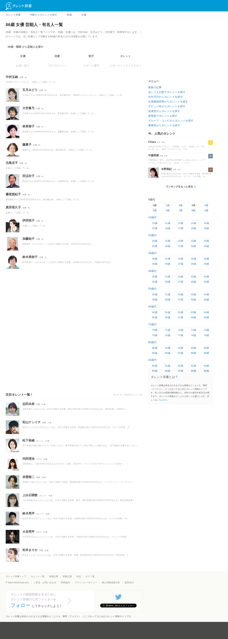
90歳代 (152, 359)
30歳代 (152, 253)
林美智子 (28, 126)
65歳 (154, 317)
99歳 (206, 370)
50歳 (154, 294)
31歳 (167, 258)
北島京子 (12, 162)
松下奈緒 (28, 440)
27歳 (180, 246)
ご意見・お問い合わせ (44, 582)
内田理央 (28, 458)
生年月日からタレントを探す (165, 96)
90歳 (154, 365)
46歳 (167, 281)
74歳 (206, 330)
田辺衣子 (28, 176)
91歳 (167, 365)
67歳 (180, 317)
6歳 (167, 210)
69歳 (206, 317)
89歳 (206, 353)
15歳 (154, 228)
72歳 (180, 330)
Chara (152, 141)
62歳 (180, 312)
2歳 (180, 205)
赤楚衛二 (28, 477)
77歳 (180, 335)
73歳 (193, 330)
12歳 (180, 223)
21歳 (167, 240)
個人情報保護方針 (111, 582)
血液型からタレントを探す (164, 111)
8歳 (193, 210)
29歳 (206, 246)
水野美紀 (166, 169)
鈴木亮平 (28, 513)
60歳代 (152, 306)
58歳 (193, 299)
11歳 (167, 223)
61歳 (167, 312)
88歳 (193, 353)
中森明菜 (153, 155)
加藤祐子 (28, 238)
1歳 (167, 205)
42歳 (180, 276)
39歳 (206, 263)
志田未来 (28, 404)
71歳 (167, 330)
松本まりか (30, 550)
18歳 (193, 228)
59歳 (206, 299)
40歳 (154, 276)
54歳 (206, 294)
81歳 (167, 347)
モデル (39, 459)
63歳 (193, 312)
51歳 (167, 294)
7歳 (180, 210)
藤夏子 (27, 144)
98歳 (193, 370)
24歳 (206, 240)
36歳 (167, 263)
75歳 (154, 335)
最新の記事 (155, 87)
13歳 (193, 223)
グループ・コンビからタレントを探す (170, 120)
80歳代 (152, 342)
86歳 (167, 353)
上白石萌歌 (30, 495)
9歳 (206, 210)
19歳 (206, 228)
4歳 (206, 205)
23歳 (193, 240)
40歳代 (152, 270)
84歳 (206, 347)
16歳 (167, 228)
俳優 (57, 56)
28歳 (193, 246)
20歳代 (152, 235)
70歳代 (152, 324)
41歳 (167, 276)
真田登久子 (13, 207)
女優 (22, 56)
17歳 (180, 228)
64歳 (206, 312)
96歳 (167, 370)
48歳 (193, 281)
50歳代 (152, 288)
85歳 (154, 353)
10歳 (154, 223)
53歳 (193, 294)
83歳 (193, 347)
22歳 (180, 240)
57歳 (180, 299)
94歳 (206, 365)
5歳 (155, 210)
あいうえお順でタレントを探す (166, 92)
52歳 (180, 294)
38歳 (193, 263)
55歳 (154, 299)
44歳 (206, 276)
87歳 (180, 353)
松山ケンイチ (31, 422)
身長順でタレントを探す (162, 115)
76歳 (167, 335)
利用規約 (65, 582)
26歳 (167, 246)
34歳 (206, 258)
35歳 (154, 263)
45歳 (154, 281)
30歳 (154, 258)
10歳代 (152, 217)
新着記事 (53, 576)
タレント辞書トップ (16, 576)
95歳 (154, 370)
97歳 (180, 370)
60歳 (154, 312)
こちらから (162, 400)
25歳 (154, 246)
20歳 (154, 240)
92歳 (180, 365)
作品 (78, 576)
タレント (125, 56)
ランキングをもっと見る (179, 186)
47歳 (180, 281)
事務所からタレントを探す (164, 125)
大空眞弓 (28, 108)
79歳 (206, 335)
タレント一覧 (37, 576)
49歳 (206, 281)
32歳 (180, 258)
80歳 (154, 347)
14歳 (206, 223)
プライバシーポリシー (85, 582)
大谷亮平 (28, 531)
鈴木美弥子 (30, 257)
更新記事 (67, 576)
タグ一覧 (90, 576)
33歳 (193, 258)
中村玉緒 (12, 77)
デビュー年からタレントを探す (166, 106)
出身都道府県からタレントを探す (168, 101)
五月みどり (30, 89)
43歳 (193, 276)
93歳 (193, 365)
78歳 (193, 335)
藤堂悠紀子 (13, 194)
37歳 (180, 263)
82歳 (180, 347)
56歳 (167, 299)
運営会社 (129, 582)
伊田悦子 (28, 220)
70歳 (154, 330)
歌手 (91, 56)
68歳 (193, 317)
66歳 (167, 317)
